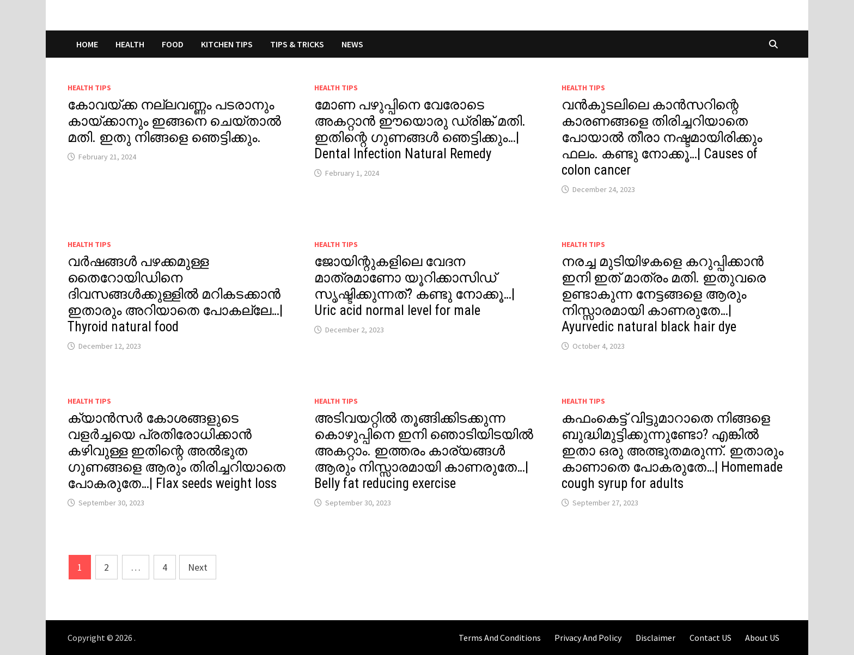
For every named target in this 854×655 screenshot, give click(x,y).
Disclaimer (655, 637)
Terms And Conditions (500, 637)
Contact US (710, 637)
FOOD (173, 44)
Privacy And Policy (587, 637)
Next (198, 567)
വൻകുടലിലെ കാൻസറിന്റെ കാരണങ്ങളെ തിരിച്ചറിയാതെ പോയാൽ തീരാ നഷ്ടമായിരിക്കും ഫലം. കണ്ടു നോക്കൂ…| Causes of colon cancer (662, 137)
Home (87, 44)
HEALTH (129, 44)
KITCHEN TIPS (227, 44)
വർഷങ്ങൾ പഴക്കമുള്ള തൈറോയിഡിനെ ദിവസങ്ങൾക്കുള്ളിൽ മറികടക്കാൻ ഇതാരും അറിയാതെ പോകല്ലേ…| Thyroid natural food (175, 294)
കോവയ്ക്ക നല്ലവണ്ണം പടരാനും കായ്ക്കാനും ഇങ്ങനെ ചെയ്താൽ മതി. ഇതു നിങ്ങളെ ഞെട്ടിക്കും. (174, 121)
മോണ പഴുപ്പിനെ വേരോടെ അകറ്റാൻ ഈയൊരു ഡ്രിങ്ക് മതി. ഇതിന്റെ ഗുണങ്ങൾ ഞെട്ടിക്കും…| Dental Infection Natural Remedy (420, 129)
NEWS (352, 44)
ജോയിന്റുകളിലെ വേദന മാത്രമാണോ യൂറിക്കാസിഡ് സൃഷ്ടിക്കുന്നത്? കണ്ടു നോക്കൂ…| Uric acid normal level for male (414, 286)
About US (762, 637)
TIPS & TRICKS (297, 44)
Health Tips (89, 87)
